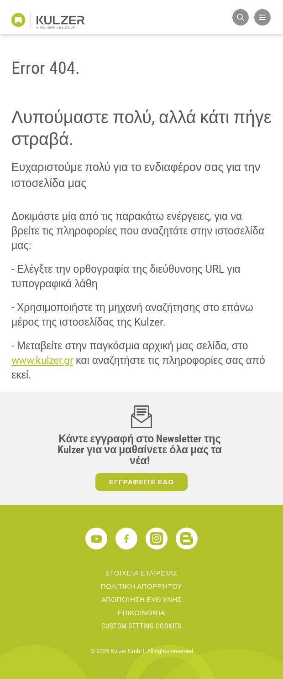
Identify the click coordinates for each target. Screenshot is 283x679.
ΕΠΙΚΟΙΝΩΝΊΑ (141, 613)
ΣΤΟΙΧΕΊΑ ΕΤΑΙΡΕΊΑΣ (141, 573)
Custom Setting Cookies (141, 626)
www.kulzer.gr (42, 360)
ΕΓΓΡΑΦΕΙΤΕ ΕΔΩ (141, 482)
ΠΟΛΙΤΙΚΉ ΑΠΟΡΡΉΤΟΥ (142, 586)
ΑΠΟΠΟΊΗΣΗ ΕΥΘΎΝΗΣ (141, 600)
